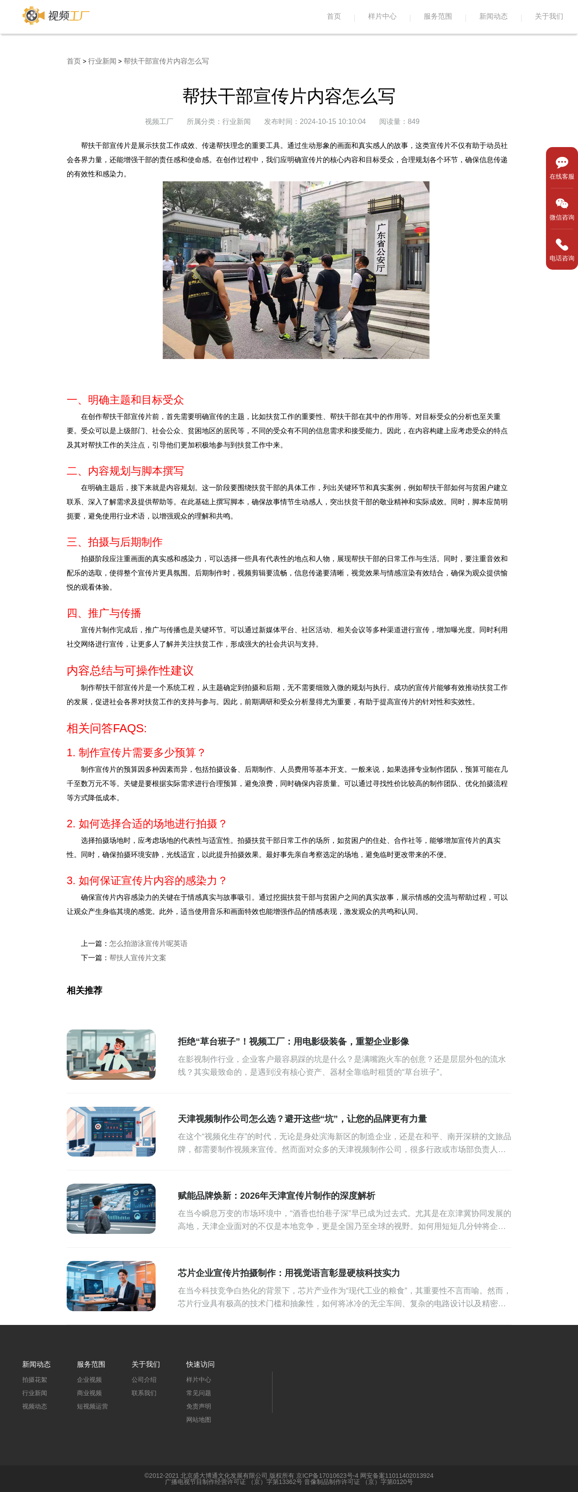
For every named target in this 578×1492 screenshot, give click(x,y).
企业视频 (89, 1379)
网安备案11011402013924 (397, 1475)
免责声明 (198, 1406)
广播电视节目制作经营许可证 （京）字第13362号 (233, 1481)
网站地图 (198, 1419)
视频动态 (34, 1406)
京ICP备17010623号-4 (327, 1475)
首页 (334, 16)
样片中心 (382, 16)
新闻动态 (493, 16)
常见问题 (198, 1392)
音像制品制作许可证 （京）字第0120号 (358, 1481)
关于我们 (549, 16)
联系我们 (144, 1392)
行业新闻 (102, 61)
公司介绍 (144, 1379)
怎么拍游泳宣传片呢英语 (148, 943)
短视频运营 (92, 1406)
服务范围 (438, 16)
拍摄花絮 (34, 1379)
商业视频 (89, 1392)
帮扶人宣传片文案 (137, 957)
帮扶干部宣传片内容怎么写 (166, 61)
